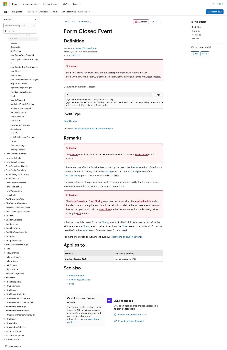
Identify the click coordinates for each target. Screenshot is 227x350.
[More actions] (160, 21)
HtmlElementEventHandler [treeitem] (17, 310)
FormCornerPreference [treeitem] (16, 182)
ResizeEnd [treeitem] (14, 133)
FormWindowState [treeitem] (14, 190)
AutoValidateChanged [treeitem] (20, 34)
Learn (66, 21)
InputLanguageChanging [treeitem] (21, 91)
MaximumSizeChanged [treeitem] (20, 108)
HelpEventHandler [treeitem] (14, 257)
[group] (113, 103)
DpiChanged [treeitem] (15, 51)
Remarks (196, 30)
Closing (108, 171)
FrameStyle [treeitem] (11, 195)
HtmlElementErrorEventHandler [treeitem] (19, 302)
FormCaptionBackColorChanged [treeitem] (24, 61)
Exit (79, 213)
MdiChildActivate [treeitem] (18, 112)
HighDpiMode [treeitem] (12, 269)
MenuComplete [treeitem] (17, 116)
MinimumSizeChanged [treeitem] (20, 124)
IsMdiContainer (77, 275)
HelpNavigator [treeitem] (12, 261)
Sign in (220, 3)
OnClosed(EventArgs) (80, 279)
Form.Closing (95, 201)
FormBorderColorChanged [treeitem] (22, 55)
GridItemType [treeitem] (12, 224)
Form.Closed (77, 201)
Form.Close (105, 209)
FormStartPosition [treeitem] (14, 186)
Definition (196, 27)
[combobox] (19, 25)
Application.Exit (142, 201)
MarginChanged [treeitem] (17, 100)
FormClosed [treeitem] (15, 71)
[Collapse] (35, 19)
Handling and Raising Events (127, 236)
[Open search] (213, 4)
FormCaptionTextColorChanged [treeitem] (24, 67)
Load (71, 283)
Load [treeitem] (12, 95)
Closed (74, 154)
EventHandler (70, 120)
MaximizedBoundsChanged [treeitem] (22, 104)
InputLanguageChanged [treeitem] (21, 87)
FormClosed (141, 154)
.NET (74, 21)
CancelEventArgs (72, 175)
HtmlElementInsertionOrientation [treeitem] (20, 314)
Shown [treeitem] (13, 141)
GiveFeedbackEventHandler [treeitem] (18, 207)
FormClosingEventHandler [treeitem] (17, 174)
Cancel (133, 171)
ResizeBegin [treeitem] (15, 128)
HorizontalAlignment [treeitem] (15, 273)
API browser (84, 21)
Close (137, 167)
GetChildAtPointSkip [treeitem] (15, 199)
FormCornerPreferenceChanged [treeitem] (24, 79)
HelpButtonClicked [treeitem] (18, 83)
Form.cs (75, 55)
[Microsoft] (5, 4)
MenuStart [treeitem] (15, 120)
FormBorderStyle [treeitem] (13, 157)
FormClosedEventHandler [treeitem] (17, 166)
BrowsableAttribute (84, 128)
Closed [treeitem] (13, 38)
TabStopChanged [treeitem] (17, 149)
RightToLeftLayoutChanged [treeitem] (22, 137)
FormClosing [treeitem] (16, 75)
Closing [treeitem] (13, 42)
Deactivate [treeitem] (15, 46)
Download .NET (215, 11)
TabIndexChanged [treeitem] (18, 145)
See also (195, 38)
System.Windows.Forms (86, 48)
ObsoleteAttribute (104, 128)
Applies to (196, 34)
